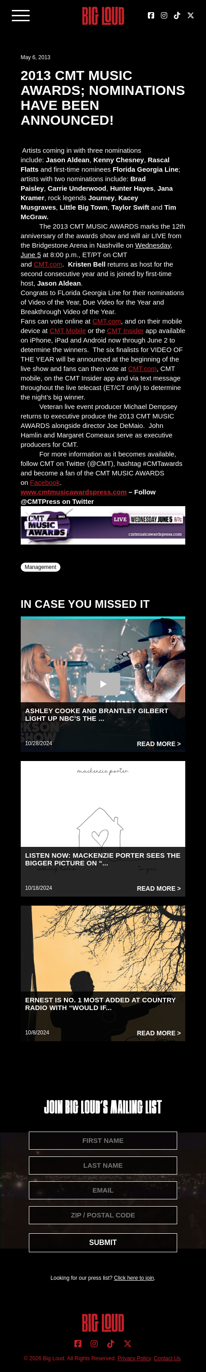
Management (40, 567)
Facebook (45, 482)
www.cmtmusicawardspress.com (74, 492)
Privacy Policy (134, 1358)
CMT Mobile (68, 330)
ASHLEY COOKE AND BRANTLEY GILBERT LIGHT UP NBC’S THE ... (97, 714)
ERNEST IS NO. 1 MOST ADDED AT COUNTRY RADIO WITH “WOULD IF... (100, 1003)
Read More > (159, 743)
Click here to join (134, 1278)
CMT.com (48, 264)
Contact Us (167, 1358)
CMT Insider (125, 330)
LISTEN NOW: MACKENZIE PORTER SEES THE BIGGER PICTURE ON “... (103, 859)
